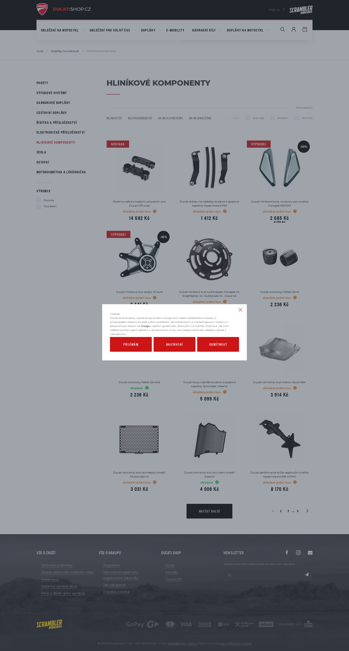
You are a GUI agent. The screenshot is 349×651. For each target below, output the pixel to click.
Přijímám (131, 354)
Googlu (145, 336)
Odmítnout (218, 354)
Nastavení (174, 354)
